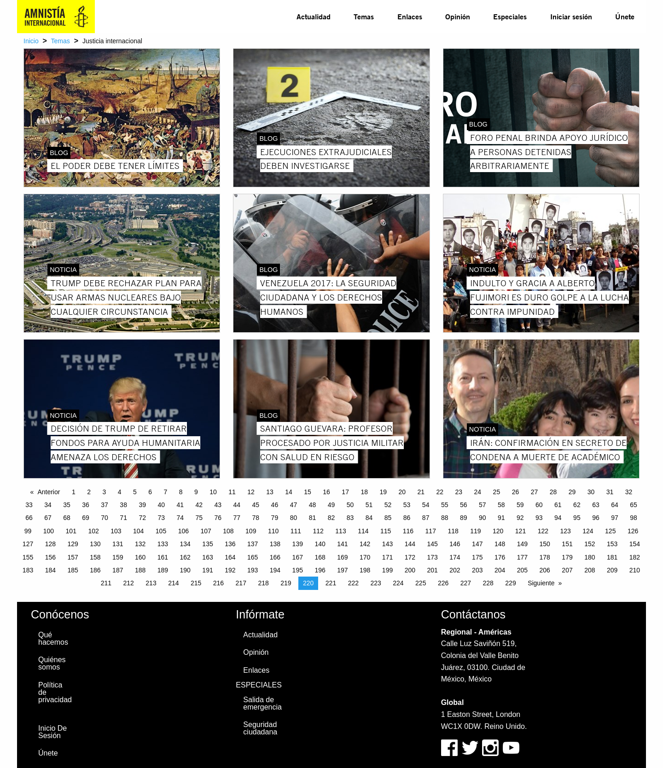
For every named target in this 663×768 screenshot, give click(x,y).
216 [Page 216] (218, 583)
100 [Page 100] (48, 531)
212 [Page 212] (128, 583)
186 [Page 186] (95, 570)
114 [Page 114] (363, 531)
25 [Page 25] (496, 492)
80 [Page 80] (293, 517)
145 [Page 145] (432, 544)
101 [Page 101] (71, 531)
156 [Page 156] (50, 557)
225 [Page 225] (420, 583)
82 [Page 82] (331, 517)
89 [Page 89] (463, 517)
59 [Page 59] (520, 504)
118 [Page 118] (453, 531)
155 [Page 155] (28, 557)
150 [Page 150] (545, 544)
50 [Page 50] (350, 504)
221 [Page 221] (331, 583)
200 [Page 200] (410, 570)
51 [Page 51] (369, 504)
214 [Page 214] (173, 583)
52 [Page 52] (388, 504)
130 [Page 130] (95, 544)
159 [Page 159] (117, 557)
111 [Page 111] (296, 531)
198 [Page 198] (365, 570)
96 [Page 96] (595, 517)
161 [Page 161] (162, 557)
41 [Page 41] (180, 504)
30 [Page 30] (591, 492)
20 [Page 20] (402, 492)
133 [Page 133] (162, 544)
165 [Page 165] (252, 557)
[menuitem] (313, 16)
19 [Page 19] (383, 492)
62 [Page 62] (577, 504)
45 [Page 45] (256, 504)
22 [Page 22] (440, 492)
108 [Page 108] (228, 531)
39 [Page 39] (142, 504)
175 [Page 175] (477, 557)
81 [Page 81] (312, 517)
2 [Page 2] (89, 492)
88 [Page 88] (444, 517)
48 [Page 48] (312, 504)
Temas (364, 16)
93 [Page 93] (539, 517)
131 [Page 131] (117, 544)
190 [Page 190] (185, 570)
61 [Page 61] (558, 504)
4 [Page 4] (120, 492)
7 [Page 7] (165, 492)
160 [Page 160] (140, 557)
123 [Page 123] (565, 531)
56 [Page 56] (463, 504)
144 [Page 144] (410, 544)
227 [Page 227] (465, 583)
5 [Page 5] (135, 492)
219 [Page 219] (285, 583)
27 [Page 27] (534, 492)
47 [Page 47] (293, 504)
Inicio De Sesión (52, 731)
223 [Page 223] (375, 583)
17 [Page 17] (345, 492)
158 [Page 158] (95, 557)
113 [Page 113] (340, 531)
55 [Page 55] (444, 504)
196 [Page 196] (319, 570)
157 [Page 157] (72, 557)
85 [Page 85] (388, 517)
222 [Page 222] (353, 583)
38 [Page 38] (123, 504)
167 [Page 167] (297, 557)
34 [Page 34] (48, 504)
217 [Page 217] (241, 583)
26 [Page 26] (515, 492)
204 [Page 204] (499, 570)
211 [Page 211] (106, 583)
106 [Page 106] (183, 531)
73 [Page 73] (161, 517)
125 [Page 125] (610, 531)
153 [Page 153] (612, 544)
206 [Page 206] (545, 570)
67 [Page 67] (48, 517)
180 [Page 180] (589, 557)
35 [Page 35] (66, 504)
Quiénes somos (52, 663)
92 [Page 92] (520, 517)
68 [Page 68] (66, 517)
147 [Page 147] (477, 544)
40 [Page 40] (161, 504)
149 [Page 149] (522, 544)
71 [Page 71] (123, 517)
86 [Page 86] (407, 517)
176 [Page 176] (499, 557)
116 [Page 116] (408, 531)
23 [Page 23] (459, 492)
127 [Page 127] (28, 544)
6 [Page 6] (150, 492)
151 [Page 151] (567, 544)
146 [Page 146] (454, 544)
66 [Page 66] (29, 517)
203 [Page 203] (477, 570)
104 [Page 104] (138, 531)
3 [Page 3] (104, 492)
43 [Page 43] (218, 504)
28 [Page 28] (553, 492)
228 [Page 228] (488, 583)
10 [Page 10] (213, 492)
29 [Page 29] (572, 492)
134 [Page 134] (185, 544)
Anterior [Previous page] (48, 492)
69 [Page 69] (85, 517)
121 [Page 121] (520, 531)
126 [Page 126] (633, 531)
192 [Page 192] (230, 570)
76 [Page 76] (218, 517)
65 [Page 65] (633, 504)
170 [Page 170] (365, 557)
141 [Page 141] (342, 544)
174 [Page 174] (454, 557)
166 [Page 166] (275, 557)
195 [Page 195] (297, 570)
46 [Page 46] (275, 504)
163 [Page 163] (207, 557)
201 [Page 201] (432, 570)
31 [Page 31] (610, 492)
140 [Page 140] (319, 544)
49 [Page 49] (331, 504)
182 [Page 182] (634, 557)
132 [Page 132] (140, 544)
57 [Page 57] (482, 504)
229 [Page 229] (510, 583)
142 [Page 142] (365, 544)
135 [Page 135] (207, 544)
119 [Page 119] (475, 531)
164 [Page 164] (230, 557)
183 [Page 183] (28, 570)
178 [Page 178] (545, 557)
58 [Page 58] (501, 504)
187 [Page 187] (117, 570)
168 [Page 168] (319, 557)
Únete (624, 16)
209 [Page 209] (612, 570)
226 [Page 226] (443, 583)
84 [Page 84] (369, 517)
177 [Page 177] (522, 557)
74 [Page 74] (180, 517)
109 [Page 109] (250, 531)
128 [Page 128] (50, 544)
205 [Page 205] (522, 570)
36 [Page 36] (85, 504)
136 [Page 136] (230, 544)
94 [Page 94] (558, 517)
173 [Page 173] (432, 557)
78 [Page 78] (256, 517)
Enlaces (409, 16)
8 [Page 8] (181, 492)
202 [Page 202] (454, 570)
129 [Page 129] (72, 544)
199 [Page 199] (387, 570)
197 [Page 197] (342, 570)
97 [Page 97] (614, 517)
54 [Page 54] (426, 504)
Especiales (510, 16)
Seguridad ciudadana (260, 728)
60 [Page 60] (539, 504)
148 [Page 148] (499, 544)
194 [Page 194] (275, 570)
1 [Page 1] (74, 492)
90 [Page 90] (482, 517)
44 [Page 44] (237, 504)
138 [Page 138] (275, 544)
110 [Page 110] (273, 531)
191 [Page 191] (207, 570)
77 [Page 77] (237, 517)
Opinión (457, 16)
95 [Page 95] (577, 517)
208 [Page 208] (589, 570)
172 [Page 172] (410, 557)
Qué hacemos (53, 638)
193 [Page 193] (252, 570)
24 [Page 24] (478, 492)
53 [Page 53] (407, 504)
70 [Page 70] (104, 517)
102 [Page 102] (93, 531)
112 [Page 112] (318, 531)
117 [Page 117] (430, 531)
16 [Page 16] (326, 492)
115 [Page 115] (385, 531)
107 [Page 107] (205, 531)
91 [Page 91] (501, 517)
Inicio (31, 41)
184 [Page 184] (50, 570)
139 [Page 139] (297, 544)
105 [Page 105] (161, 531)
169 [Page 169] (342, 557)
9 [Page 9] (196, 492)
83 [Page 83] (350, 517)
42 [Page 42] (199, 504)
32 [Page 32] (629, 492)
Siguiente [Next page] (541, 583)
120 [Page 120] (498, 531)
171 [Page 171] (387, 557)
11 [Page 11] (232, 492)
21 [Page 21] (421, 492)
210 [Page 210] (634, 570)
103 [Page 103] (115, 531)
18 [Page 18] (364, 492)
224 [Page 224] (398, 583)
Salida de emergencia (262, 703)
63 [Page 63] (595, 504)
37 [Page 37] (104, 504)
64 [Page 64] (614, 504)
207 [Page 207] (567, 570)
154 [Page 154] (634, 544)
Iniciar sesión (571, 16)
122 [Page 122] (543, 531)
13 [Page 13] (269, 492)
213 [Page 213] (150, 583)
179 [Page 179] (567, 557)
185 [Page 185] (72, 570)
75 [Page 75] (199, 517)
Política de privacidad (55, 692)
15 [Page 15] (307, 492)
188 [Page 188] (140, 570)
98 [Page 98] (633, 517)
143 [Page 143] (387, 544)
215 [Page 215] (196, 583)
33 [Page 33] (29, 504)
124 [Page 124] (587, 531)
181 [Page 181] (612, 557)
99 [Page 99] (28, 531)
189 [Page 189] (162, 570)
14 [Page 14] (288, 492)
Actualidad (314, 16)
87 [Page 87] (426, 517)
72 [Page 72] (142, 517)
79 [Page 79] (275, 517)
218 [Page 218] (263, 583)
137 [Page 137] (252, 544)
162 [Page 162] (185, 557)
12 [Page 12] (251, 492)
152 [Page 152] (589, 544)
